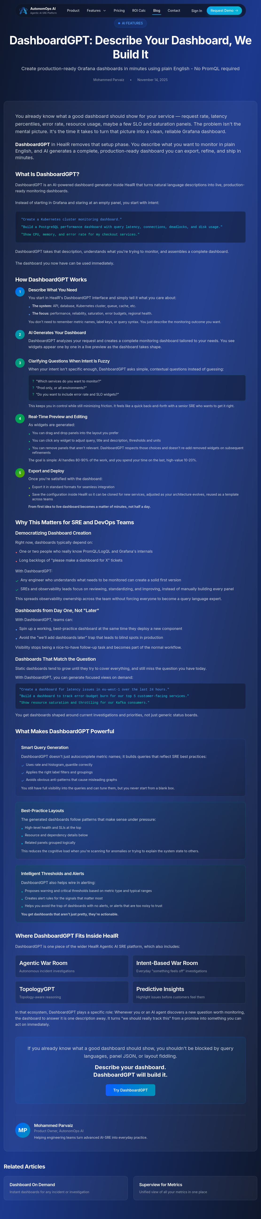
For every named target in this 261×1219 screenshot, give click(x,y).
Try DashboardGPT (130, 1090)
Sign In (196, 11)
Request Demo (224, 10)
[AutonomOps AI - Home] (40, 10)
